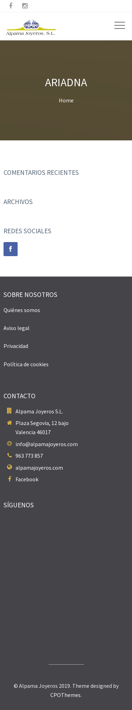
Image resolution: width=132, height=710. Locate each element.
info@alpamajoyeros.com (46, 444)
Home (66, 100)
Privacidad (16, 345)
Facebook (26, 479)
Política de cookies (26, 364)
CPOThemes (65, 694)
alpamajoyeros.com (39, 467)
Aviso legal (17, 327)
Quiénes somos (22, 309)
